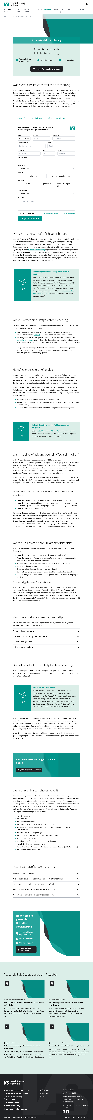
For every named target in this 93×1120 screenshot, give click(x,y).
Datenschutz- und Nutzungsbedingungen (59, 213)
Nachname (55, 135)
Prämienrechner (12, 1102)
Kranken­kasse (7, 10)
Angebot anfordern (30, 218)
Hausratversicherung (36, 250)
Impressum (75, 1117)
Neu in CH (70, 10)
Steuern (55, 9)
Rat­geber (62, 10)
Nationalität (21, 165)
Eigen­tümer (46, 184)
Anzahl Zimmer (22, 190)
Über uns (45, 1090)
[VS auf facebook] (67, 1111)
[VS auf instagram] (64, 1111)
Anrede (20, 135)
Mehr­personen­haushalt (61, 176)
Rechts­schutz (27, 10)
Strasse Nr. (21, 150)
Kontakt (45, 1093)
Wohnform (21, 180)
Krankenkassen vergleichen (17, 1093)
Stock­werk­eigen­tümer (63, 185)
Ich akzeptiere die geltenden (47, 213)
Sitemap (67, 1117)
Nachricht (21, 198)
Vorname (35, 135)
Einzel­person (32, 176)
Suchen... (83, 9)
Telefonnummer (23, 142)
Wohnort (60, 150)
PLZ (44, 150)
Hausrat (37, 335)
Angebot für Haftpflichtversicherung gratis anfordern (55, 431)
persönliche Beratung (25, 340)
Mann (27, 138)
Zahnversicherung (13, 1106)
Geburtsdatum (22, 158)
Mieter (27, 184)
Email (49, 142)
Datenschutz (85, 1117)
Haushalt (47, 9)
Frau (21, 138)
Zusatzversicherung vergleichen (14, 1098)
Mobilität (38, 9)
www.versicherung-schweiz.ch (27, 1117)
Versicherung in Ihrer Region (17, 1090)
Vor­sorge (18, 10)
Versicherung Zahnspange (16, 1109)
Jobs (43, 1097)
